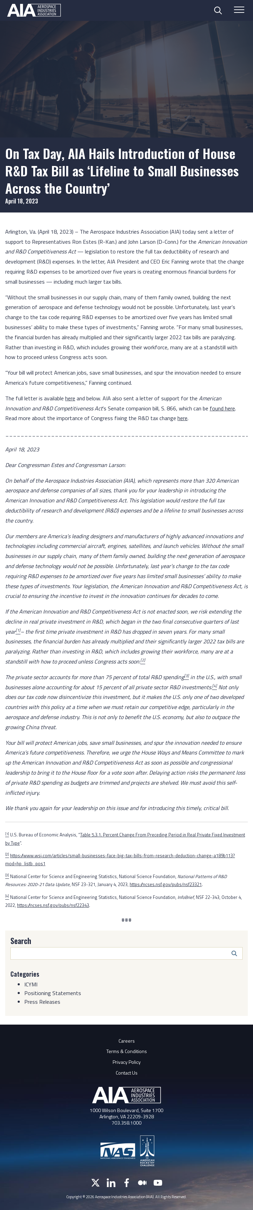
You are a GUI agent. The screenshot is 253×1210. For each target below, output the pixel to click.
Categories (24, 973)
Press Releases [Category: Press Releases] (42, 1002)
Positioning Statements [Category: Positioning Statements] (52, 993)
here (70, 398)
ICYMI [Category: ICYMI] (30, 984)
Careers (127, 1040)
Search (20, 940)
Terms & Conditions (126, 1051)
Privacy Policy (127, 1062)
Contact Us (127, 1072)
